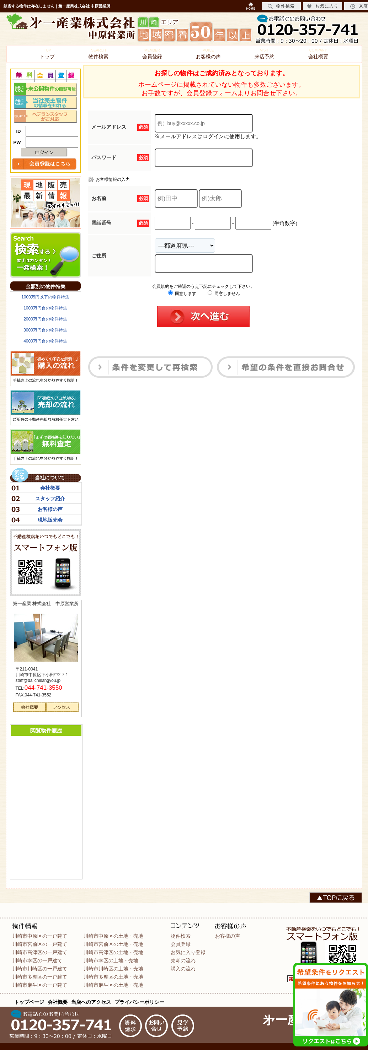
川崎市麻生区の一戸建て (39, 985)
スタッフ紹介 (50, 498)
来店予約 (264, 53)
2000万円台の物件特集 (45, 319)
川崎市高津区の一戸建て (39, 952)
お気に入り (322, 6)
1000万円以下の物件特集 (45, 297)
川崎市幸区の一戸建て (37, 960)
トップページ (29, 1002)
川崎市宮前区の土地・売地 (113, 944)
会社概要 (318, 53)
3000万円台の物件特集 (45, 330)
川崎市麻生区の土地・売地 (113, 985)
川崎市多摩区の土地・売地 (113, 977)
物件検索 (98, 53)
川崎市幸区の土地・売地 (111, 960)
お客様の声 (208, 53)
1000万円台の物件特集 (45, 308)
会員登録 (152, 53)
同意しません (224, 293)
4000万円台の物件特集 (45, 341)
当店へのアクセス (91, 1002)
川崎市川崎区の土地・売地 (113, 968)
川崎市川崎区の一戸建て (39, 968)
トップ (47, 53)
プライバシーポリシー (139, 1002)
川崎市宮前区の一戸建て (39, 944)
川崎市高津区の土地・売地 (113, 952)
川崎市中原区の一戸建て (39, 936)
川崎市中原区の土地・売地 (113, 936)
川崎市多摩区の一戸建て (39, 977)
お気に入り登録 (188, 952)
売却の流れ (183, 960)
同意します (182, 293)
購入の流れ (183, 968)
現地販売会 (50, 520)
